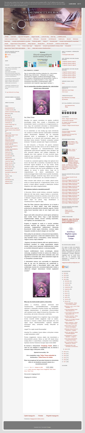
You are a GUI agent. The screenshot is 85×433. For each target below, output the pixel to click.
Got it (79, 4)
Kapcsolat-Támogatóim (23, 36)
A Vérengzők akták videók (68, 54)
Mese (51, 369)
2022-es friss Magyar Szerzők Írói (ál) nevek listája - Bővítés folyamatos (70, 193)
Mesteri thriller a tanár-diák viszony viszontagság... (71, 326)
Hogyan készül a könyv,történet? (18, 43)
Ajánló (29, 369)
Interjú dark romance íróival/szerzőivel (41, 48)
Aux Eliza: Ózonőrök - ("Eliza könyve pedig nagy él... (71, 316)
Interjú (6, 138)
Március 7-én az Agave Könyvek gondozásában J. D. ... (72, 320)
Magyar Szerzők (35, 36)
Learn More (72, 4)
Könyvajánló (8, 154)
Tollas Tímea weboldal (47, 355)
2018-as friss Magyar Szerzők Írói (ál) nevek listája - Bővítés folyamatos (70, 181)
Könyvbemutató (53, 41)
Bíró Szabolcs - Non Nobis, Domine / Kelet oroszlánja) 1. (73, 143)
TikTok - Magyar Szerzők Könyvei (69, 118)
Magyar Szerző (40, 369)
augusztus (67, 289)
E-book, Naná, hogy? (27, 46)
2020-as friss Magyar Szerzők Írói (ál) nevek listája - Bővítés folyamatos (70, 187)
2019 (65, 357)
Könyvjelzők (68, 46)
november (67, 283)
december (67, 281)
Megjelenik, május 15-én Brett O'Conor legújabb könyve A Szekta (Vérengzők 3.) (70, 221)
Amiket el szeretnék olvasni (11, 39)
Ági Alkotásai (65, 99)
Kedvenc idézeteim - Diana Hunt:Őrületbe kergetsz (71, 303)
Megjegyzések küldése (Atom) (37, 418)
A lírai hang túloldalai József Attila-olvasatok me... (71, 310)
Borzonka (34, 369)
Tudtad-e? (45, 41)
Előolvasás (36, 39)
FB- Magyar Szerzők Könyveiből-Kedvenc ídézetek (69, 123)
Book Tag (53, 36)
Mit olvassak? (50, 43)
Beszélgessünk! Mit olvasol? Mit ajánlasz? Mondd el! (69, 135)
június (66, 293)
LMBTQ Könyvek (9, 159)
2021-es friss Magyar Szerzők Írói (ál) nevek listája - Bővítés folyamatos (70, 190)
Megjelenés (46, 369)
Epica (63, 83)
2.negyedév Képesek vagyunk (69, 73)
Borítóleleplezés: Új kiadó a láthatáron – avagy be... (71, 336)
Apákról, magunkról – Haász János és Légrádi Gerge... (71, 323)
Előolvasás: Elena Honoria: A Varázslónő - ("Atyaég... (71, 329)
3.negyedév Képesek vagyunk (69, 63)
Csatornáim (13, 36)
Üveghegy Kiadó (46, 345)
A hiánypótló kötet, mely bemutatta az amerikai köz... (72, 346)
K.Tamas (9, 54)
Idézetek (69, 39)
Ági (7, 56)
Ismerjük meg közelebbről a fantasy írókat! (53, 46)
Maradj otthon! (41, 43)
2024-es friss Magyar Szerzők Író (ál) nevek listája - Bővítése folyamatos (70, 199)
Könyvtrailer (43, 39)
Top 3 (29, 48)
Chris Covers (65, 91)
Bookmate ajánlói (36, 41)
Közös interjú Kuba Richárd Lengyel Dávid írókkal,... (71, 339)
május (66, 295)
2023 (65, 279)
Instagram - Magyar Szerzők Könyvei (70, 125)
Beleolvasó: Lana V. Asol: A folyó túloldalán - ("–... (72, 307)
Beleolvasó (75, 39)
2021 (65, 353)
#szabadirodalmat (9, 108)
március (67, 299)
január (66, 349)
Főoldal (6, 36)
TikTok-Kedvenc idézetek (67, 120)
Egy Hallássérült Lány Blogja (13, 92)
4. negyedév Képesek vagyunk (69, 65)
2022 (65, 351)
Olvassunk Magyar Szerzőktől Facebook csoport (69, 132)
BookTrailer (7, 41)
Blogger (49, 427)
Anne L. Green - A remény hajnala (72, 150)
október (67, 285)
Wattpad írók (38, 46)
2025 (65, 275)
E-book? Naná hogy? (10, 124)
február (66, 301)
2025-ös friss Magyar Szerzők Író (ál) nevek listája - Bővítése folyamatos (70, 202)
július (66, 291)
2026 (65, 273)
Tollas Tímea (30, 371)
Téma (18, 46)
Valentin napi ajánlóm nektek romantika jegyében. (71, 333)
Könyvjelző (7, 157)
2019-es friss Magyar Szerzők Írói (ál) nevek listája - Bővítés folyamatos (70, 184)
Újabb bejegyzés (29, 416)
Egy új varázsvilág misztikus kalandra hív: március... (71, 343)
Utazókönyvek (8, 179)
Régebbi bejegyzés (52, 416)
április (66, 297)
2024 (65, 277)
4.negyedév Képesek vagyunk (69, 77)
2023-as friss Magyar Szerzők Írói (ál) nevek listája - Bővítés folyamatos (70, 196)
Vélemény (7, 181)
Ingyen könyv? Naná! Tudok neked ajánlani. (15, 48)
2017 (65, 361)
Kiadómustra (61, 39)
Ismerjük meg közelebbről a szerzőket (21, 41)
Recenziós (7, 170)
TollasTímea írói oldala (45, 357)
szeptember (67, 287)
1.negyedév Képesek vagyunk (69, 61)
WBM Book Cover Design (68, 90)
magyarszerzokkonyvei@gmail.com (71, 262)
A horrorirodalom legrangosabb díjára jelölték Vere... (72, 313)
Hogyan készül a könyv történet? (12, 130)
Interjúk (6, 43)
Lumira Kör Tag (45, 36)
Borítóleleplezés (52, 39)
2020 (65, 355)
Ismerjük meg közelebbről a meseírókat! (69, 41)
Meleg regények (32, 43)
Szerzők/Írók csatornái (10, 46)
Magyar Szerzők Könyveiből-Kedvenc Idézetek (69, 212)
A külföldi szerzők (62, 36)
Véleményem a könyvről (25, 39)
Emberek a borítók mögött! (62, 43)
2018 (65, 359)
